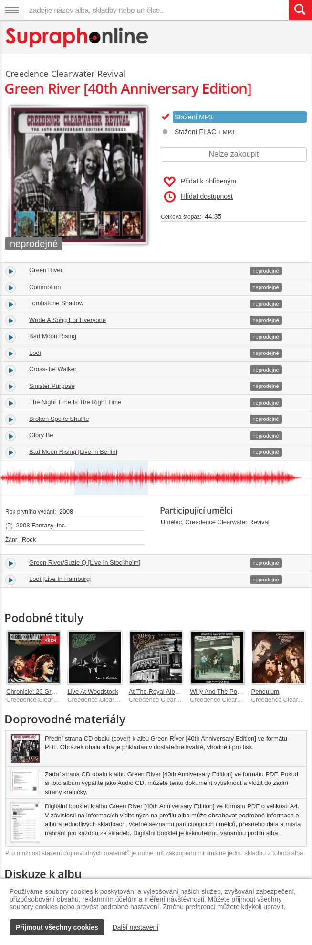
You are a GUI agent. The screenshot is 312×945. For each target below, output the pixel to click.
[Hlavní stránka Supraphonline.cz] (77, 37)
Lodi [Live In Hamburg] (60, 578)
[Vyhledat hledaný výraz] (300, 10)
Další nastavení (136, 927)
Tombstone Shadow (56, 303)
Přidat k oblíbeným (199, 182)
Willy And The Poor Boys (224, 691)
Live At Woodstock (92, 691)
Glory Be (41, 435)
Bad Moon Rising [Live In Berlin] (73, 451)
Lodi (35, 352)
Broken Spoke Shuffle (59, 418)
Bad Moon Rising (52, 336)
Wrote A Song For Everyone (67, 319)
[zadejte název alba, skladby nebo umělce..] (156, 10)
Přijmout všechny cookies (57, 927)
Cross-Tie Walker (52, 369)
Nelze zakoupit (234, 154)
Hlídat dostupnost (198, 197)
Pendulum (265, 691)
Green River (45, 270)
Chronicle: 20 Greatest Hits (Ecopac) (56, 691)
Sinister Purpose (51, 385)
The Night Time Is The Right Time (75, 402)
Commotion (45, 286)
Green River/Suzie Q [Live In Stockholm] (84, 562)
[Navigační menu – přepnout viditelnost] (12, 10)
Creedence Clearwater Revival (227, 522)
